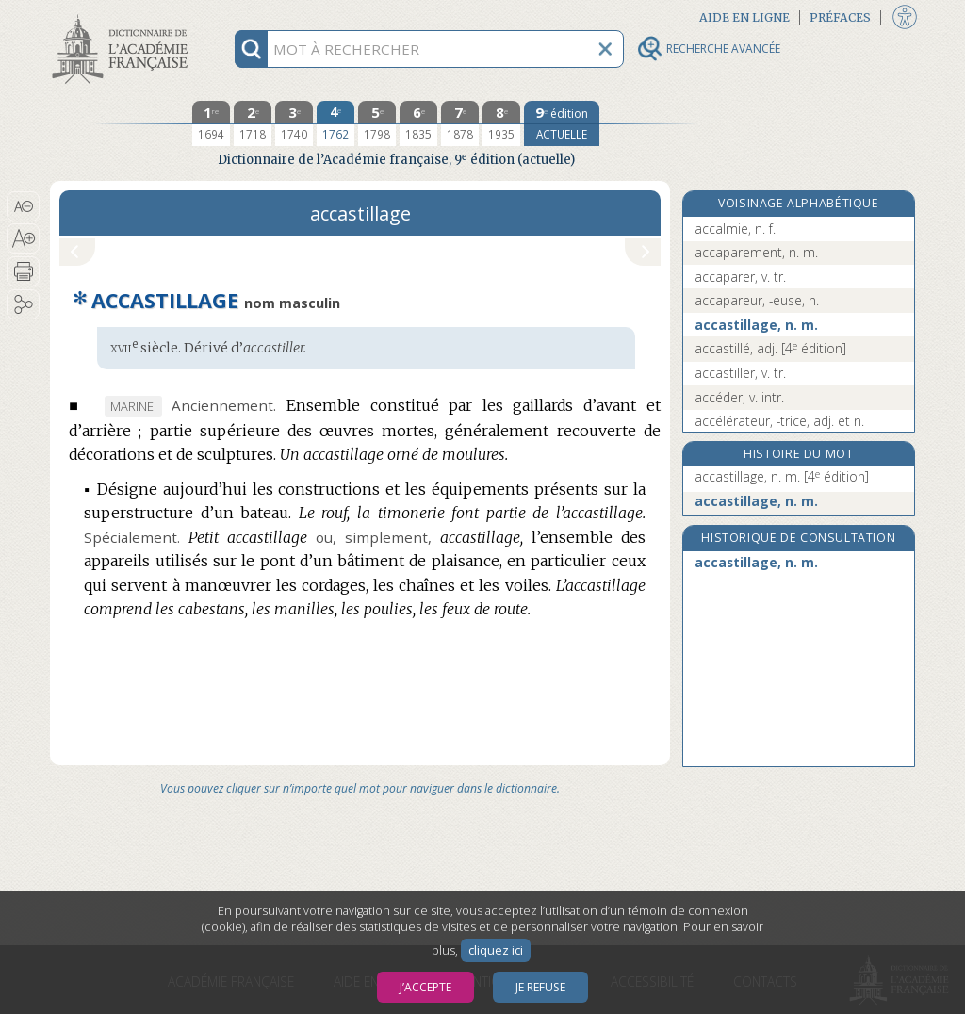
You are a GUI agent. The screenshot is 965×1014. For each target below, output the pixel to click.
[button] (23, 206)
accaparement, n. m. (756, 252)
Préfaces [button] (840, 17)
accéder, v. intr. (739, 397)
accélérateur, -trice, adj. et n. (779, 421)
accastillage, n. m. (756, 325)
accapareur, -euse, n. (757, 300)
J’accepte (425, 987)
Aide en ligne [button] (744, 17)
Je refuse (540, 987)
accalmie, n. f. (735, 228)
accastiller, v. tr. (740, 373)
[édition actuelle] (561, 123)
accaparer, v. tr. (740, 277)
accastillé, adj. (770, 348)
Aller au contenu (123, 16)
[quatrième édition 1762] (335, 123)
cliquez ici (495, 950)
